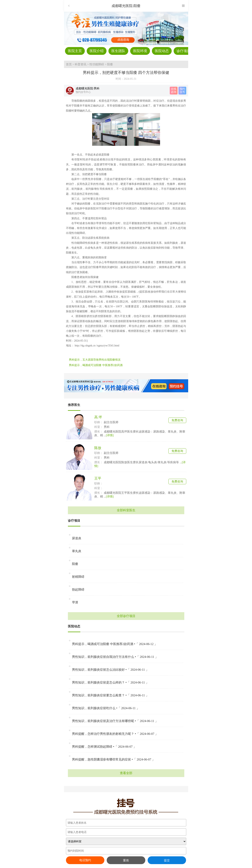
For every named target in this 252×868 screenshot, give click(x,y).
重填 (126, 860)
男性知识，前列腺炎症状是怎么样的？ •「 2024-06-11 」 (110, 682)
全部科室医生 (126, 510)
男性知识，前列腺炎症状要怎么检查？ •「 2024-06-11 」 (110, 695)
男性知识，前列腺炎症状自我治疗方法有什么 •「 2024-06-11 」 (115, 656)
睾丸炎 (76, 551)
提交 (167, 860)
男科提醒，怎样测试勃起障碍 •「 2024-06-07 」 (104, 746)
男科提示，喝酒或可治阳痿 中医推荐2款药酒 (96, 365)
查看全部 (126, 773)
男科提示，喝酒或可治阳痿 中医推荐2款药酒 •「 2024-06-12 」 (114, 644)
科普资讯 (80, 64)
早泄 (75, 602)
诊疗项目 (184, 51)
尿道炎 (76, 538)
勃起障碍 (78, 589)
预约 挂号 (182, 90)
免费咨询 (177, 420)
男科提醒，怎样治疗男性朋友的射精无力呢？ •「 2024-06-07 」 (115, 733)
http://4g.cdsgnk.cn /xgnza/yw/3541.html (97, 345)
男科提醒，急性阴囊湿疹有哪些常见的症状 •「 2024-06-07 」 (113, 759)
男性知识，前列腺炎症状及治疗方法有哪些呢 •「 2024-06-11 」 (115, 721)
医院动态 (162, 51)
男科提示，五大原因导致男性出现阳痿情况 (94, 359)
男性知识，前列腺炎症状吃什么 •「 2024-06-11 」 (105, 708)
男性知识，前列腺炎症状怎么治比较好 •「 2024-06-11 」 (110, 669)
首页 (69, 64)
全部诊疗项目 (126, 616)
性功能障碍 (96, 64)
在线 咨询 (173, 90)
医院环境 (140, 51)
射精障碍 (78, 576)
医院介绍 (97, 51)
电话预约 (85, 860)
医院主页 (75, 51)
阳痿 (110, 64)
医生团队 (118, 51)
